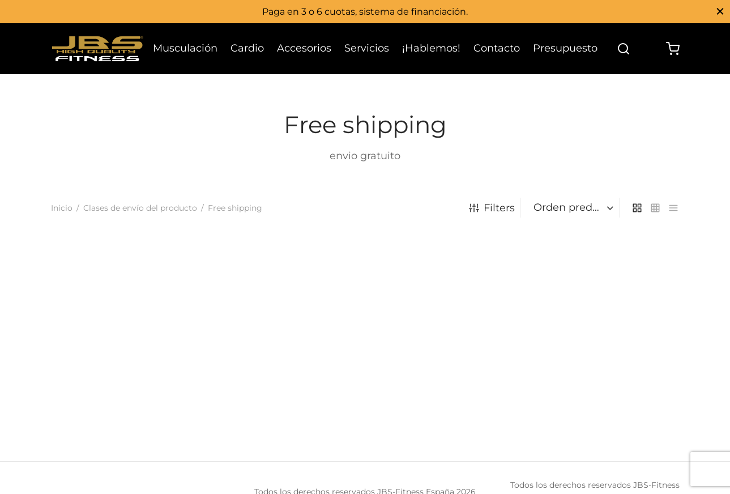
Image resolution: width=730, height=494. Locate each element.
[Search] (623, 49)
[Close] (720, 11)
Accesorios (304, 48)
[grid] (637, 208)
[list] (673, 208)
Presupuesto (565, 48)
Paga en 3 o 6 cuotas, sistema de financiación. (365, 11)
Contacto (496, 48)
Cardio (247, 48)
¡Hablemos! (431, 48)
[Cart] (673, 49)
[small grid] (655, 208)
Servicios (366, 48)
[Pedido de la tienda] (571, 207)
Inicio (61, 208)
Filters (492, 208)
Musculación (185, 48)
